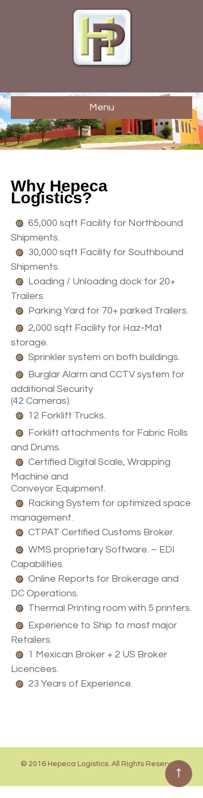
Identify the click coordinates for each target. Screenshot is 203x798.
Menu (101, 107)
